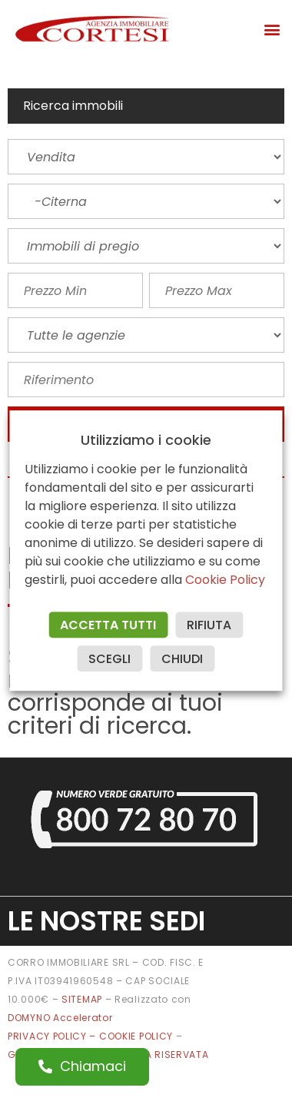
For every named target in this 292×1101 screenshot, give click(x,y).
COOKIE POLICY (137, 1036)
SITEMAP (81, 999)
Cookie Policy (226, 580)
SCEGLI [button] (110, 659)
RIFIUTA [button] (209, 625)
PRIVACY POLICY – (53, 1036)
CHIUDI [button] (183, 659)
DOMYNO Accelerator (60, 1017)
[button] (271, 28)
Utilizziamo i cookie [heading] (146, 440)
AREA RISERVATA (168, 1054)
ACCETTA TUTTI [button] (109, 625)
